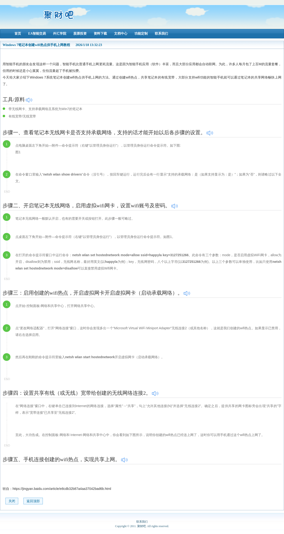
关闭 (12, 501)
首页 (17, 33)
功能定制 (141, 33)
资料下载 (100, 33)
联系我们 (161, 33)
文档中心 (120, 33)
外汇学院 (59, 33)
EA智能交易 (37, 33)
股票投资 (80, 33)
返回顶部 (33, 501)
